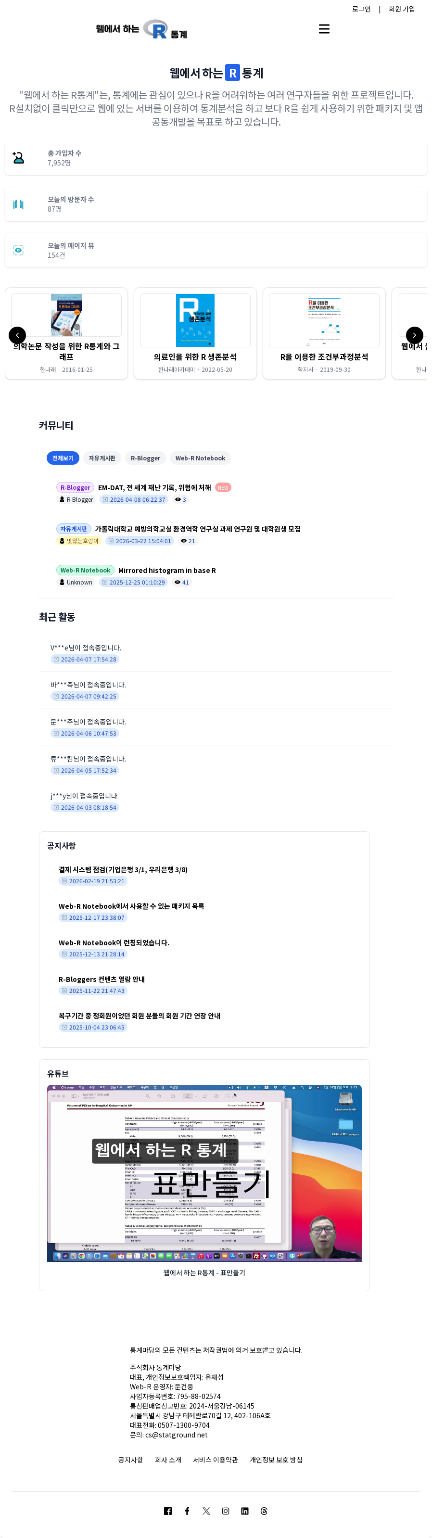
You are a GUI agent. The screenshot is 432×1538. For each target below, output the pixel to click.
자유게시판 (102, 458)
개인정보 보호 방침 (276, 1459)
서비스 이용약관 (215, 1459)
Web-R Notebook (200, 458)
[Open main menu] (324, 28)
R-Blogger (145, 458)
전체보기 (63, 458)
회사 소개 (168, 1459)
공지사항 (130, 1459)
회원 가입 (402, 8)
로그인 (361, 8)
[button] (66, 333)
